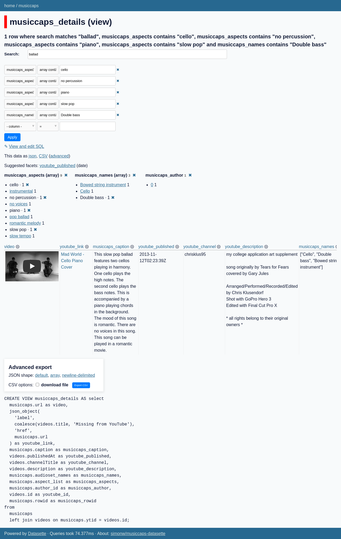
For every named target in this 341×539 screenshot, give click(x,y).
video (9, 246)
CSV (43, 156)
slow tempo (20, 236)
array (55, 375)
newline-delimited (78, 375)
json (32, 156)
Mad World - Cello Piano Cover (73, 260)
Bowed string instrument (103, 185)
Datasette (37, 533)
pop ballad (19, 216)
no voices (19, 204)
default (41, 375)
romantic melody (25, 223)
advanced (59, 156)
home (9, 5)
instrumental (21, 191)
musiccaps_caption (111, 246)
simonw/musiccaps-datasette (138, 533)
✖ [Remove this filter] (117, 70)
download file (52, 385)
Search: (11, 54)
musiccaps (28, 5)
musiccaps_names (316, 246)
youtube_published (57, 165)
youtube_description (244, 246)
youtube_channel (199, 246)
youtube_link (72, 246)
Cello (85, 191)
